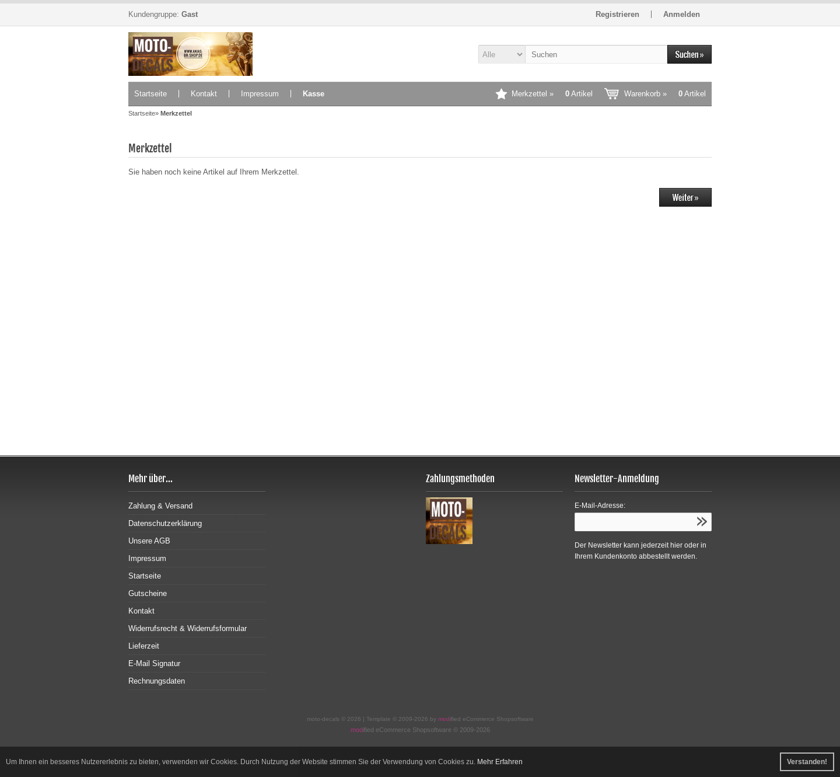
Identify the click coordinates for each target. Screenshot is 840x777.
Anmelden (681, 14)
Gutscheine (147, 593)
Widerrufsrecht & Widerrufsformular (187, 628)
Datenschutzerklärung (165, 523)
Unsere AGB (149, 540)
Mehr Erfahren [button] (500, 762)
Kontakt (204, 93)
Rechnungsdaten (156, 681)
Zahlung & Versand (160, 505)
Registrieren (617, 14)
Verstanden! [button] (807, 762)
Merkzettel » (552, 93)
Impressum (260, 93)
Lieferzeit (143, 646)
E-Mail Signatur (154, 663)
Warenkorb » (665, 93)
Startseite (150, 93)
